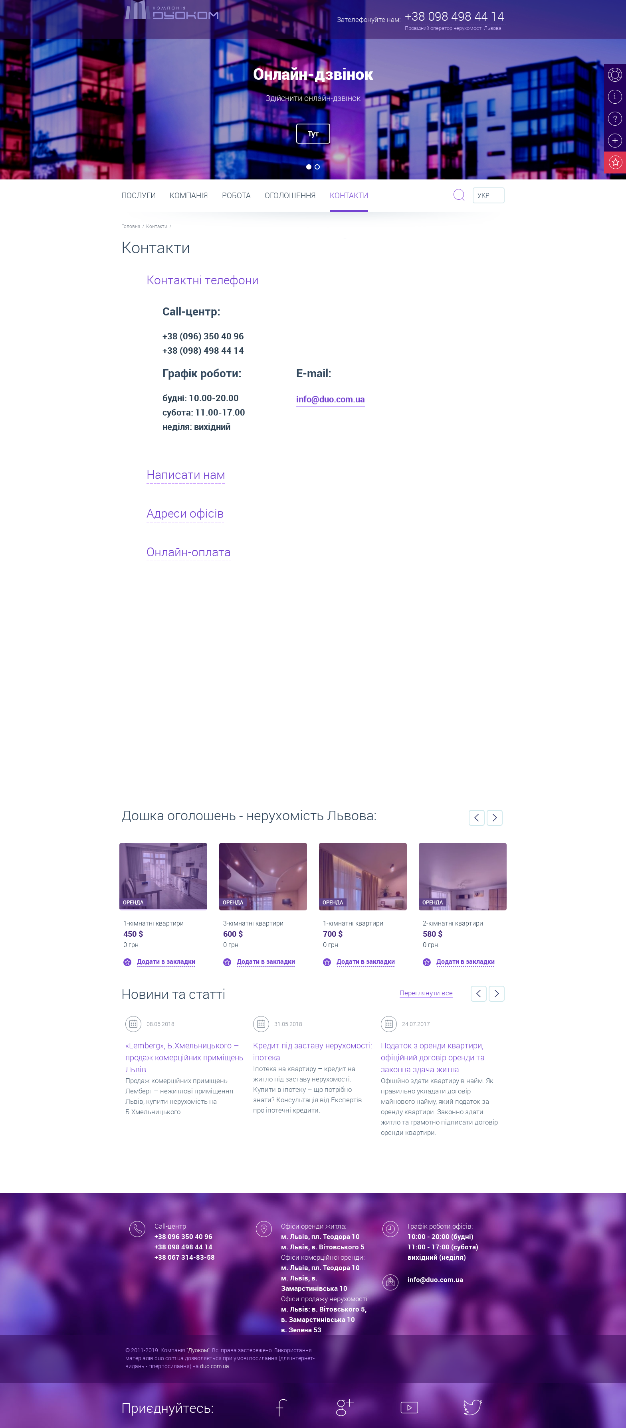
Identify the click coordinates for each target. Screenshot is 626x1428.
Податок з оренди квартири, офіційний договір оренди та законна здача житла (433, 1057)
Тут (313, 133)
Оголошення (290, 195)
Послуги (138, 195)
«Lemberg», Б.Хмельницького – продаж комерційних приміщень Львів (184, 1057)
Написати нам (186, 475)
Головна (130, 226)
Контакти (349, 195)
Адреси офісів (185, 513)
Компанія (189, 195)
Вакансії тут (313, 688)
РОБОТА (236, 195)
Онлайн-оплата (189, 552)
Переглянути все (426, 992)
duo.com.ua (214, 1366)
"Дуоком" (198, 1350)
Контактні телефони (203, 280)
